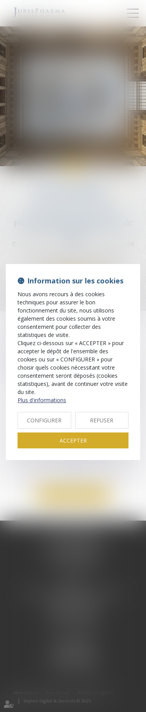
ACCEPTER (73, 440)
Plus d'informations (42, 400)
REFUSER (101, 420)
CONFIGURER (44, 420)
